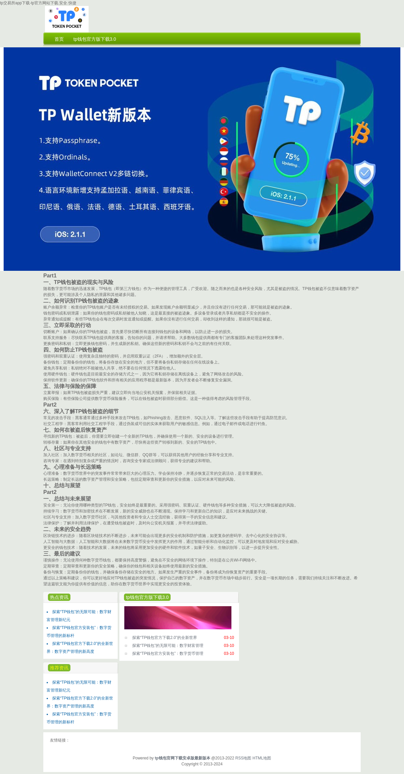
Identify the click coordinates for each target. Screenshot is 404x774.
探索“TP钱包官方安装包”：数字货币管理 (167, 653)
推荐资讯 (59, 667)
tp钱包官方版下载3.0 (147, 597)
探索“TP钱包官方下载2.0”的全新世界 (164, 637)
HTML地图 (262, 758)
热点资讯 (59, 597)
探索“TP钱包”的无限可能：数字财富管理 (167, 645)
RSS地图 (243, 758)
